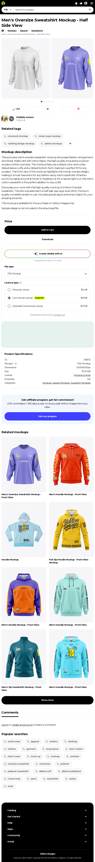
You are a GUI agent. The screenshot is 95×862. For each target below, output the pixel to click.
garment (29, 749)
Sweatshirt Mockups (80, 383)
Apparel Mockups (61, 383)
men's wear (12, 756)
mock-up (33, 756)
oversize (72, 756)
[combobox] (53, 10)
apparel (33, 741)
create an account (22, 724)
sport (31, 778)
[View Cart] (76, 3)
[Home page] (2, 30)
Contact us (59, 314)
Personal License (82, 375)
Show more (47, 700)
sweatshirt (50, 778)
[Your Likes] (81, 3)
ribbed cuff (43, 771)
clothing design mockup (19, 143)
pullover (63, 763)
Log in (4, 724)
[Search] (90, 9)
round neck (12, 778)
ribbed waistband (69, 771)
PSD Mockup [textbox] (14, 273)
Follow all (20, 120)
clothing (70, 741)
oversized (43, 763)
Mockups (47, 383)
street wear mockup (47, 136)
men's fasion (74, 749)
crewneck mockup (16, 136)
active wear (12, 741)
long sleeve (50, 749)
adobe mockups (51, 143)
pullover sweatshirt (16, 771)
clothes (51, 741)
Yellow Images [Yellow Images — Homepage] (47, 853)
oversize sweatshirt (16, 763)
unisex (70, 778)
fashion (10, 749)
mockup (53, 756)
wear (8, 786)
